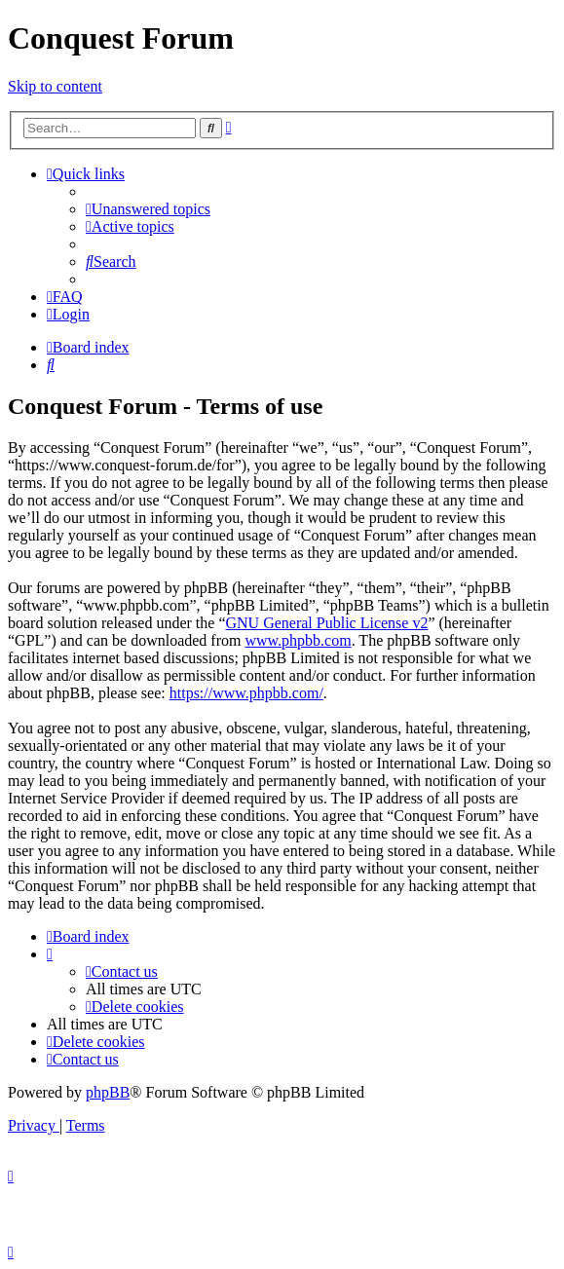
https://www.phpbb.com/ (246, 693)
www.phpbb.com (297, 640)
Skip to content (55, 86)
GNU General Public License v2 (326, 623)
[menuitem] (148, 209)
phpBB (108, 1092)
